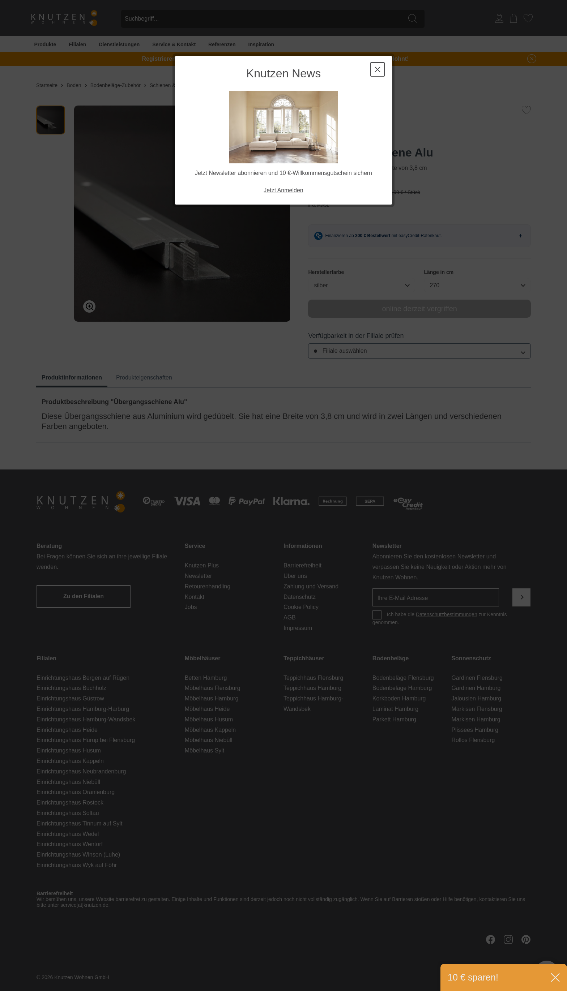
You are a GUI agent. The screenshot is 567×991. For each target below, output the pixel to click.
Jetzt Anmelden (283, 190)
